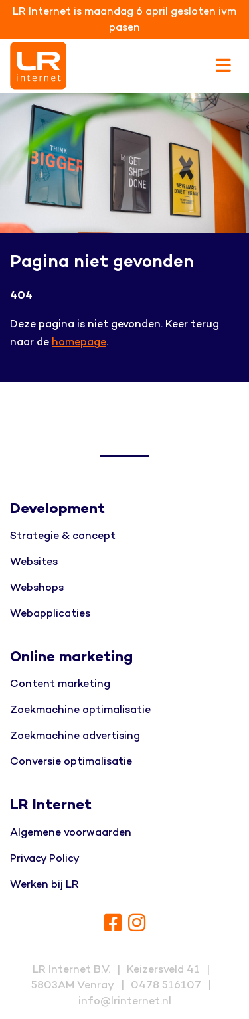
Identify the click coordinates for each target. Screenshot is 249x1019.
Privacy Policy (45, 858)
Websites (34, 561)
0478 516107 (166, 985)
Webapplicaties (50, 613)
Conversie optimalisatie (71, 761)
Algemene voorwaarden (70, 832)
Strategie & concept (63, 535)
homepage (79, 342)
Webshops (37, 587)
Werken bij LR (44, 884)
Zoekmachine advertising (75, 735)
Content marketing (60, 683)
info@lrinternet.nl (124, 1001)
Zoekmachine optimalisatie (80, 709)
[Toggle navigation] (223, 66)
